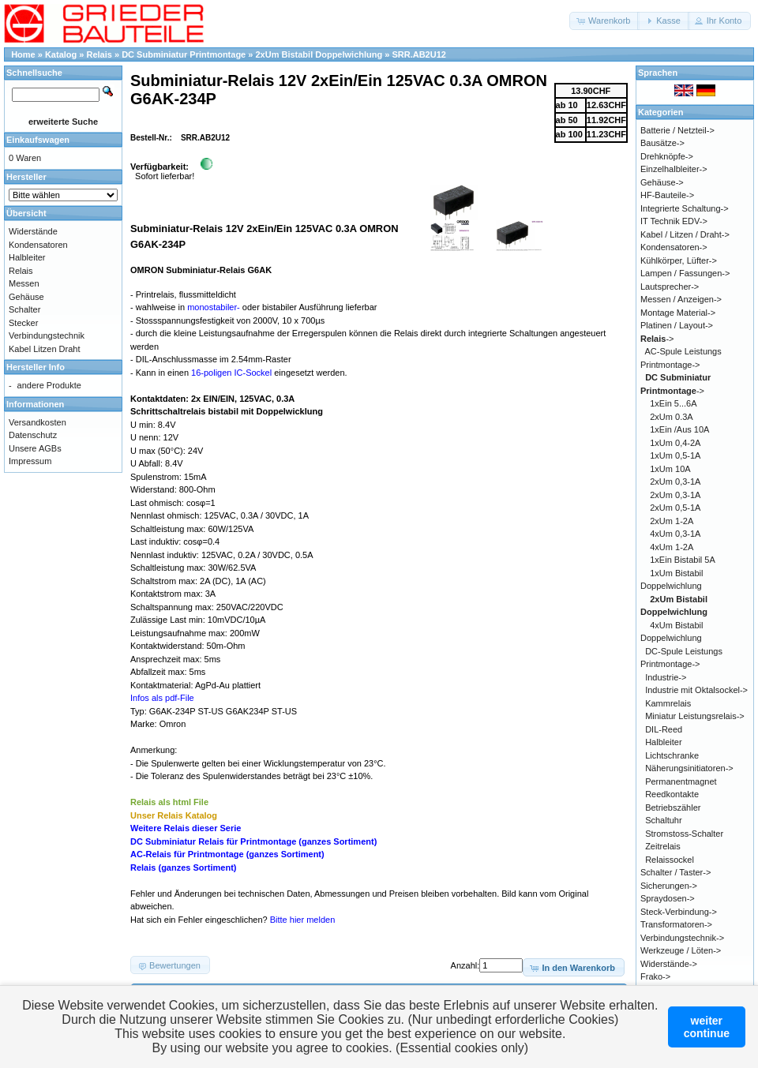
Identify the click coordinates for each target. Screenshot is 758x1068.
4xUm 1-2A (671, 547)
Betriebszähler (672, 807)
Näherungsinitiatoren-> (689, 768)
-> (657, 338)
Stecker (23, 323)
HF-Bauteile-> (667, 195)
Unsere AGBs (35, 448)
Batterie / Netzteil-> (677, 130)
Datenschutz (33, 435)
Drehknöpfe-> (666, 156)
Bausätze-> (662, 143)
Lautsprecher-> (669, 286)
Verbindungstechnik (46, 335)
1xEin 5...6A (673, 403)
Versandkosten (37, 422)
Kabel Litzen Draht (45, 349)
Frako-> (655, 976)
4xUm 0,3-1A (675, 533)
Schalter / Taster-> (675, 872)
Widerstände (33, 231)
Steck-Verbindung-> (678, 911)
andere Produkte (49, 385)
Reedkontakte (672, 794)
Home (23, 54)
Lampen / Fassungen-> (685, 273)
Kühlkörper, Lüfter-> (678, 260)
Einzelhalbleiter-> (673, 169)
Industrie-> (665, 677)
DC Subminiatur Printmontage (184, 54)
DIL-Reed (663, 729)
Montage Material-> (677, 312)
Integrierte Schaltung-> (684, 208)
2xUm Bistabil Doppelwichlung (318, 54)
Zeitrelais (663, 846)
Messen (24, 283)
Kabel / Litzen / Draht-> (685, 234)
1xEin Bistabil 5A (682, 559)
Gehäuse (26, 297)
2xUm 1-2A (671, 521)
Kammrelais (668, 703)
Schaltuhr (663, 820)
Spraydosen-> (667, 898)
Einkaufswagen (37, 139)
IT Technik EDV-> (673, 221)
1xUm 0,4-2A (675, 443)
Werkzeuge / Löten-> (680, 950)
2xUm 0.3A (671, 417)
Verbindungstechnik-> (682, 937)
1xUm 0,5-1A (675, 455)
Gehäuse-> (662, 182)
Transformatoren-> (676, 924)
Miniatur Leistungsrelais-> (695, 716)
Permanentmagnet (681, 781)
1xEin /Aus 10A (679, 429)
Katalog (61, 54)
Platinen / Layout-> (676, 325)
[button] (604, 21)
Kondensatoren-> (673, 247)
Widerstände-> (668, 964)
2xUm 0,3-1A (675, 481)
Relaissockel (669, 859)
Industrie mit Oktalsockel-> (696, 690)
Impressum (30, 461)
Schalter (24, 309)
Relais (99, 54)
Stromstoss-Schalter (684, 833)
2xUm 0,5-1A (675, 507)
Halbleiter (27, 257)
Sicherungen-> (668, 885)
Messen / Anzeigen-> (681, 299)
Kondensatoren (38, 244)
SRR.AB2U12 (418, 54)
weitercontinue (707, 1027)
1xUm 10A (670, 469)
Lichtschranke (672, 755)
